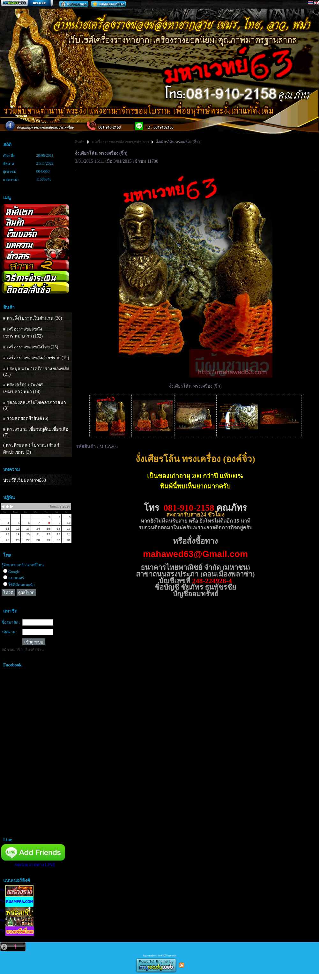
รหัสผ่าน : (9, 632)
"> (16, 890)
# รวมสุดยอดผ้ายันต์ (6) (25, 418)
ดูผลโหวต (26, 592)
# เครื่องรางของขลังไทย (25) (30, 347)
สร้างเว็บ (27, 3)
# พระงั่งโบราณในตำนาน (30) (32, 318)
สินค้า (80, 142)
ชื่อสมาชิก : (11, 622)
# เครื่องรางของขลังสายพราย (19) (36, 357)
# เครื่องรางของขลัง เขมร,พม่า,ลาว (120, 142)
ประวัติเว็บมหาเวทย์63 (24, 480)
